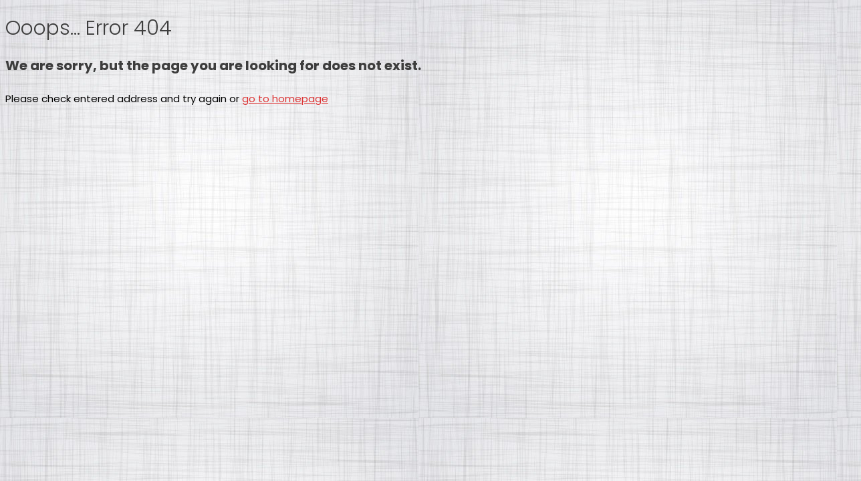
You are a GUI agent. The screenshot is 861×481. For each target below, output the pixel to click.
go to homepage (285, 99)
